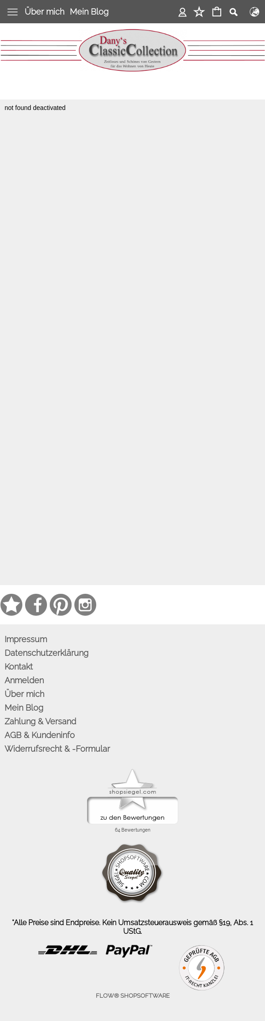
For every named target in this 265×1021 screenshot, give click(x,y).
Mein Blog (89, 11)
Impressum (26, 639)
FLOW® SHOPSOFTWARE (133, 995)
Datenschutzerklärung (46, 653)
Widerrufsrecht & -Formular (57, 749)
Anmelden (182, 11)
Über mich (44, 11)
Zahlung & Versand (40, 721)
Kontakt (19, 666)
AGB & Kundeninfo (40, 735)
